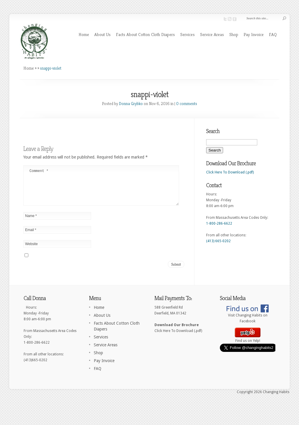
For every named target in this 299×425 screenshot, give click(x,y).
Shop (233, 34)
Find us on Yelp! (247, 346)
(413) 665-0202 (218, 241)
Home (84, 34)
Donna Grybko (131, 103)
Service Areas (212, 34)
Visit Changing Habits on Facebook (248, 323)
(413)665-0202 (35, 367)
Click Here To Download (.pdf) (230, 172)
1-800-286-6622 (219, 223)
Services (187, 34)
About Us (102, 34)
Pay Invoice (254, 34)
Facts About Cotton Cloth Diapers (145, 34)
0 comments (186, 103)
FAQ (273, 34)
